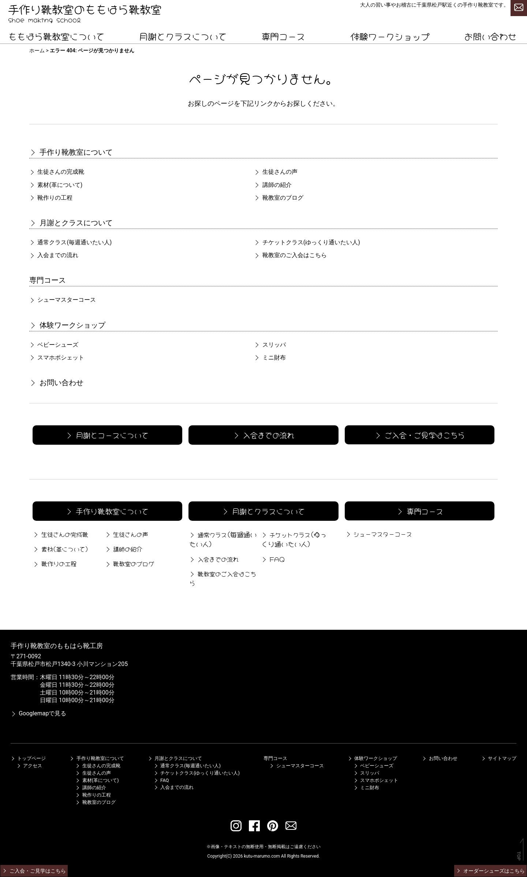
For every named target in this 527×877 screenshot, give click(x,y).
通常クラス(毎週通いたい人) (187, 765)
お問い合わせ (490, 35)
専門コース (283, 35)
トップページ (28, 758)
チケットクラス (307, 242)
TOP (519, 856)
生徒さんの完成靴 (56, 171)
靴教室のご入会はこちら (290, 255)
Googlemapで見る (39, 713)
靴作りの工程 (50, 197)
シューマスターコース (62, 299)
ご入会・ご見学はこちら (419, 434)
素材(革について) (55, 184)
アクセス (29, 765)
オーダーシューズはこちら (490, 871)
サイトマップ (498, 758)
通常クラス (70, 242)
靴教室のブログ (278, 197)
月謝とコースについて (107, 434)
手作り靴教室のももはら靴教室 (85, 8)
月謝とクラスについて (183, 35)
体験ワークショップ (390, 35)
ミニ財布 (269, 357)
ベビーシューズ (53, 344)
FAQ (273, 558)
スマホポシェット (56, 357)
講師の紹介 (272, 184)
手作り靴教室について (71, 152)
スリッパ (269, 344)
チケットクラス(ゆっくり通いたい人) (197, 773)
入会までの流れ (53, 255)
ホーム (37, 50)
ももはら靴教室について (56, 35)
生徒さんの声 (275, 171)
